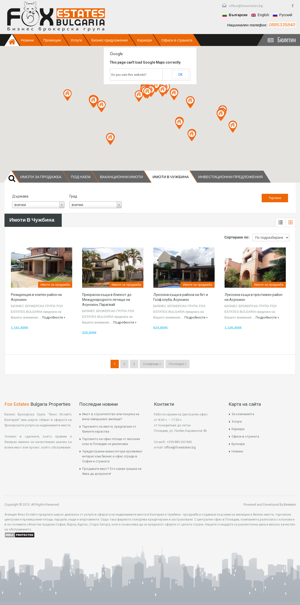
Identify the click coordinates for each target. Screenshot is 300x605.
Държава (20, 196)
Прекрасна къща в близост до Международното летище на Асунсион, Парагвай (106, 300)
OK (180, 75)
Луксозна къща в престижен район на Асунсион (253, 297)
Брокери (238, 444)
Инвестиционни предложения (230, 176)
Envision (289, 504)
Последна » (177, 364)
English (260, 15)
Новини (27, 40)
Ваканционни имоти (121, 176)
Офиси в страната (176, 40)
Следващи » (152, 364)
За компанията (243, 414)
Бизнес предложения (109, 40)
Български (234, 15)
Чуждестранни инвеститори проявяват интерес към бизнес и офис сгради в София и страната (112, 456)
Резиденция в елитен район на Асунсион (36, 297)
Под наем (81, 176)
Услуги (76, 40)
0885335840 (282, 24)
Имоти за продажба (40, 176)
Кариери (144, 40)
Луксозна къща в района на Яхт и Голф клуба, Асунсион (180, 297)
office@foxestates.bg (246, 5)
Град (73, 196)
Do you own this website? (128, 75)
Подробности (53, 317)
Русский (282, 15)
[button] (93, 102)
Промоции (52, 40)
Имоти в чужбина (170, 176)
